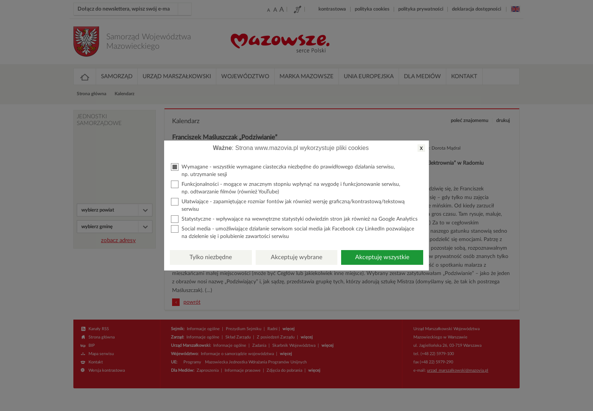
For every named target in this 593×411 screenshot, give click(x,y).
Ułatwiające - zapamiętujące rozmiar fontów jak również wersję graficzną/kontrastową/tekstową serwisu (288, 205)
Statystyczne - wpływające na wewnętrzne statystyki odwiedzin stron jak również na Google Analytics (294, 219)
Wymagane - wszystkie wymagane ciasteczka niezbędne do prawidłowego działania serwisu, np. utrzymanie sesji (283, 170)
